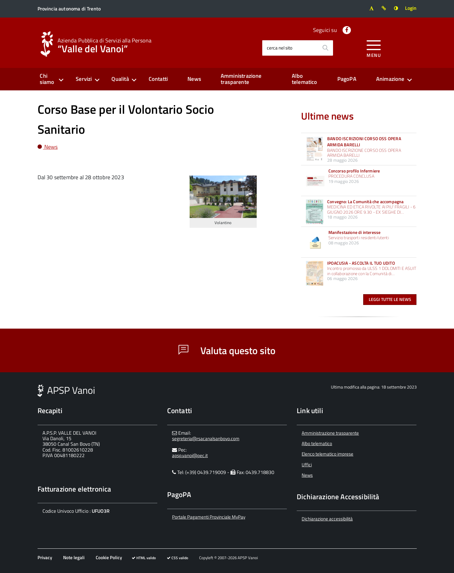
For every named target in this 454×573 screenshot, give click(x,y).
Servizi (84, 79)
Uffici (307, 464)
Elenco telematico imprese (327, 453)
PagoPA (346, 79)
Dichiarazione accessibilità (327, 518)
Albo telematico (304, 79)
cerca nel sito (279, 47)
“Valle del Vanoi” (104, 44)
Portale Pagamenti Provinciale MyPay (208, 516)
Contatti (158, 79)
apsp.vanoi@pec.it (190, 455)
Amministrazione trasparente (241, 79)
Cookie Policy (109, 557)
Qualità (120, 79)
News (194, 79)
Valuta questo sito (227, 350)
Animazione (390, 79)
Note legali (74, 557)
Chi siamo (47, 79)
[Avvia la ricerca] (325, 48)
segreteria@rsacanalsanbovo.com (205, 438)
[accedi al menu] (374, 47)
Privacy (45, 557)
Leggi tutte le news (390, 299)
